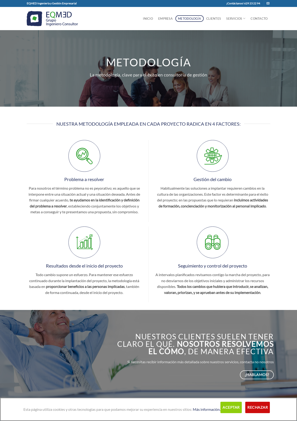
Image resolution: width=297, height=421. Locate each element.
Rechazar (257, 407)
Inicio (148, 18)
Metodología (189, 18)
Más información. (206, 409)
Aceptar (231, 407)
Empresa (165, 18)
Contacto (259, 18)
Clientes (213, 18)
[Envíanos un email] (268, 3)
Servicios (235, 18)
